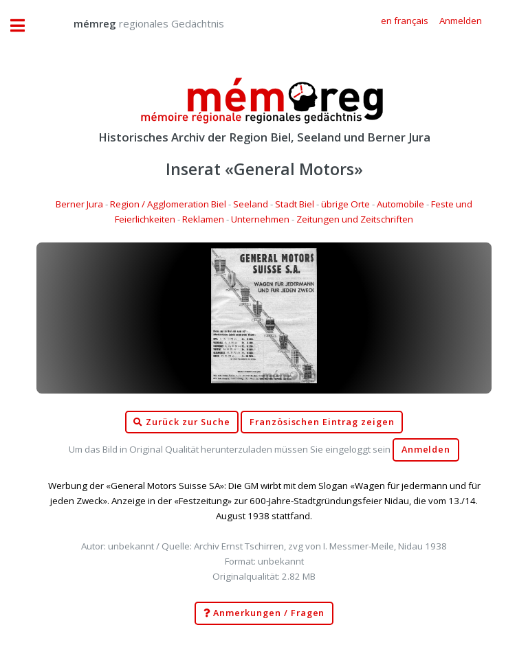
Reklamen (203, 219)
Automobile (400, 204)
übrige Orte (345, 204)
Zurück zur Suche (181, 422)
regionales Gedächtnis (135, 23)
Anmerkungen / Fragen (264, 613)
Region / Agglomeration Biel (168, 204)
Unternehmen (260, 219)
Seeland (250, 204)
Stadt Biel (294, 204)
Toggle (25, 26)
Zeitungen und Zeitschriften (354, 219)
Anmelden (426, 449)
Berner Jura (79, 204)
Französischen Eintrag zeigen (322, 422)
